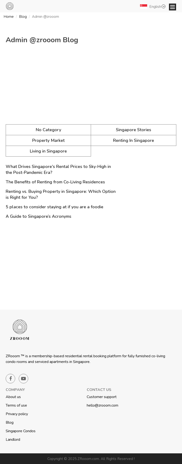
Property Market (48, 140)
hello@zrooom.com (102, 405)
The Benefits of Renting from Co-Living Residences (55, 182)
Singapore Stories (133, 130)
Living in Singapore (48, 151)
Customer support (102, 396)
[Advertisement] (91, 86)
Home (9, 16)
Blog (23, 16)
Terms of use (16, 405)
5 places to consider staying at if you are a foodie (54, 207)
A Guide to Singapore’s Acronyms (38, 216)
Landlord (13, 439)
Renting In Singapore (133, 140)
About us (13, 396)
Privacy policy (17, 414)
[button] (153, 6)
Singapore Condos (21, 431)
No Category (48, 130)
